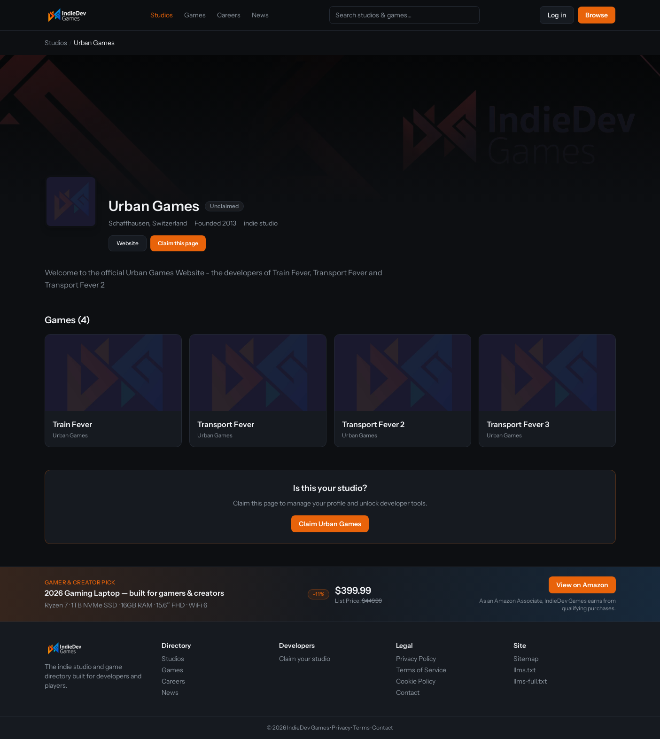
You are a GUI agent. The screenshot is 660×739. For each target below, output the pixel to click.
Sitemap (525, 658)
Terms (361, 727)
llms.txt (524, 670)
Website (127, 243)
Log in (557, 15)
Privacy (341, 727)
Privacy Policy (416, 658)
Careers (229, 15)
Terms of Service (421, 670)
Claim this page (178, 243)
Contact (407, 692)
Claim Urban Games (330, 524)
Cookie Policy (415, 681)
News (260, 15)
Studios (161, 15)
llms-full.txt (530, 681)
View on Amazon (582, 585)
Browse (596, 15)
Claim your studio (304, 658)
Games (195, 15)
